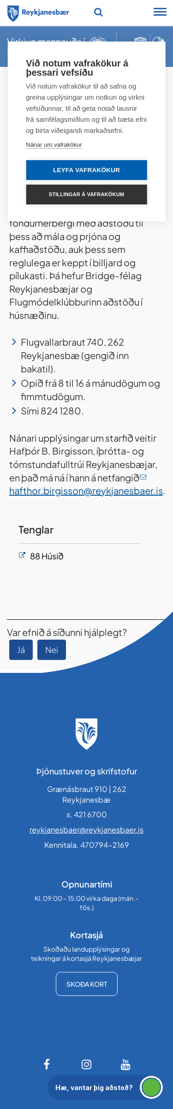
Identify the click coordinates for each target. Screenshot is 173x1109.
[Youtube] (125, 1064)
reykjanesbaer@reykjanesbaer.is (86, 829)
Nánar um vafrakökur (54, 144)
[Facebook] (47, 1064)
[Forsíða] (38, 12)
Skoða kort (86, 984)
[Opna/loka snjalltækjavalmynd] (160, 13)
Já (21, 649)
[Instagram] (86, 1064)
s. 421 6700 (86, 814)
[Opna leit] (98, 12)
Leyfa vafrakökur (86, 170)
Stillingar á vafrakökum (86, 194)
